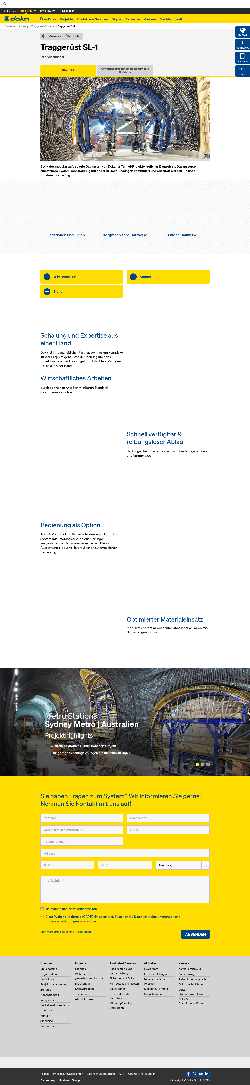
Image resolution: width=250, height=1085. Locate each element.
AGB (121, 1074)
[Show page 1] (197, 764)
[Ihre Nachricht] (125, 889)
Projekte (66, 19)
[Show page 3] (208, 764)
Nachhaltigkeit (171, 19)
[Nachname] (168, 818)
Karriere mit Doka (190, 969)
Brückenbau (83, 984)
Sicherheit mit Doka (122, 978)
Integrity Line (48, 1000)
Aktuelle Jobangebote (193, 979)
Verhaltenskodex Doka (54, 1005)
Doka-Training (153, 994)
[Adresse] (125, 853)
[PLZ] (67, 865)
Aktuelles (132, 19)
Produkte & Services (92, 19)
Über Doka (48, 19)
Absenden (195, 934)
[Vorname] (81, 818)
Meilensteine (48, 969)
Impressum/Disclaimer (68, 1074)
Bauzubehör (117, 989)
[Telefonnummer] (81, 841)
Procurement (48, 1026)
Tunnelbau (81, 994)
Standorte (46, 1021)
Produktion (47, 979)
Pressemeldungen (156, 974)
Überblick (68, 70)
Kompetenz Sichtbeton (124, 984)
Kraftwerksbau (84, 989)
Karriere (150, 19)
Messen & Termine (156, 989)
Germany (165, 865)
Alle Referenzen (85, 999)
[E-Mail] (168, 829)
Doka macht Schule (191, 984)
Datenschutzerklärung (101, 1074)
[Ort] (125, 865)
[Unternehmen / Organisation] (81, 829)
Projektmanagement (53, 984)
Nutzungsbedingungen (62, 921)
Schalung (23, 26)
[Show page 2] (202, 764)
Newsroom (151, 969)
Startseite (9, 26)
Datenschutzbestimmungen (154, 917)
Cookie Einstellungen (142, 1074)
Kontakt (45, 1016)
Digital (117, 19)
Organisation (48, 974)
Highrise (80, 969)
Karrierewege (187, 974)
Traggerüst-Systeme (43, 26)
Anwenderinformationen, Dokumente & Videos (125, 70)
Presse (44, 1074)
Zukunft (45, 990)
